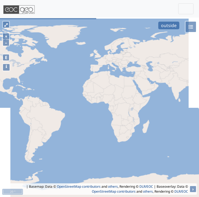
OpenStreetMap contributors (79, 186)
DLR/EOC (146, 186)
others (113, 186)
